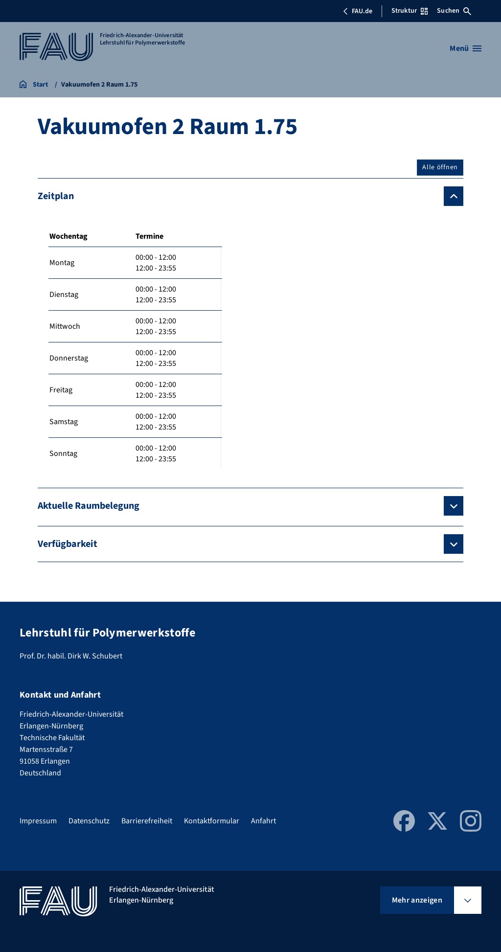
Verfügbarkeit (67, 544)
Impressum (38, 821)
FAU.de (357, 11)
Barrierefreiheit (146, 821)
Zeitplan (56, 196)
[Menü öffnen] (465, 48)
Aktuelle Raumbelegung (88, 506)
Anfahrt (263, 821)
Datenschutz (89, 821)
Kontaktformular (211, 821)
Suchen (454, 11)
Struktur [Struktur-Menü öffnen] (409, 11)
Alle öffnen (440, 167)
